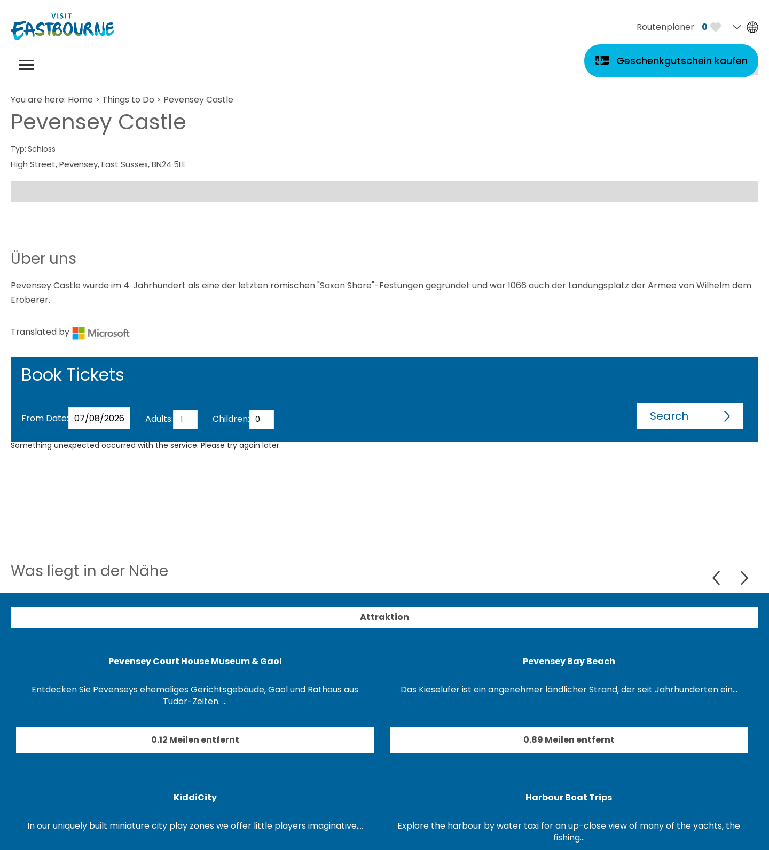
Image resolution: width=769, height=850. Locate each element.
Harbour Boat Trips (568, 797)
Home (80, 99)
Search (669, 415)
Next (744, 578)
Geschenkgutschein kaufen (682, 60)
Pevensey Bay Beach (569, 661)
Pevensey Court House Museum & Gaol (195, 661)
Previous (717, 578)
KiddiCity (195, 797)
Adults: (159, 419)
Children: (231, 419)
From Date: (44, 418)
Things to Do (128, 99)
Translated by (70, 332)
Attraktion (384, 617)
